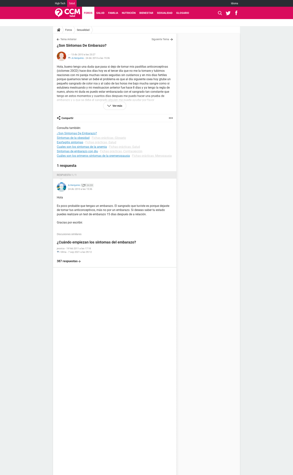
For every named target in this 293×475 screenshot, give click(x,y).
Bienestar (146, 12)
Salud (72, 3)
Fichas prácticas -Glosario (109, 138)
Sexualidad (164, 12)
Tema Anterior (68, 39)
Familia (113, 12)
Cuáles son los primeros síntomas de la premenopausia (93, 156)
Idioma (234, 3)
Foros (88, 12)
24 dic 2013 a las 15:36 (98, 58)
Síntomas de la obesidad (73, 138)
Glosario (182, 12)
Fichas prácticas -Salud (100, 142)
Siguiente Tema (160, 39)
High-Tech (60, 3)
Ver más (117, 105)
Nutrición (129, 12)
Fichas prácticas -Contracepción (121, 151)
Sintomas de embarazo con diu (77, 151)
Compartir (67, 118)
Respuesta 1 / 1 (67, 174)
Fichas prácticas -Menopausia (152, 156)
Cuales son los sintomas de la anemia (82, 147)
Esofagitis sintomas (70, 142)
